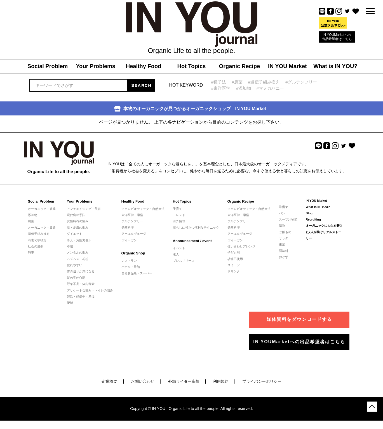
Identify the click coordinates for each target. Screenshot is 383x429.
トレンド (179, 215)
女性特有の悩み (77, 221)
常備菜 (283, 206)
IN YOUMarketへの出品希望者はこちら (337, 37)
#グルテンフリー (301, 82)
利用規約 (221, 381)
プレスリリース (183, 260)
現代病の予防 (76, 215)
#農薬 (237, 82)
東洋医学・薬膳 (132, 215)
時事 (31, 252)
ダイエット (74, 233)
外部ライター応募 (183, 381)
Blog (309, 213)
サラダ (283, 238)
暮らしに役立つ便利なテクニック (196, 227)
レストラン (129, 260)
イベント (179, 248)
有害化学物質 (37, 240)
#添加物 (243, 88)
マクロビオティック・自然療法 (143, 208)
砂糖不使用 (235, 259)
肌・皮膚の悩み (77, 227)
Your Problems (80, 201)
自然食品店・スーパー (136, 273)
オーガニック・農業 (42, 208)
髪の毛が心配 (76, 277)
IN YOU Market (316, 200)
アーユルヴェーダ (133, 233)
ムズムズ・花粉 (77, 259)
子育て (177, 208)
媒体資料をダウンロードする (299, 319)
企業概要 (109, 381)
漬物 (282, 225)
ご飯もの (285, 232)
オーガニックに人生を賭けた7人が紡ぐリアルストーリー (324, 232)
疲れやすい (74, 265)
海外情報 (179, 221)
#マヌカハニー (270, 88)
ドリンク (233, 271)
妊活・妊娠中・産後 (81, 296)
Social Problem (41, 201)
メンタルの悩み (77, 252)
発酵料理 (127, 227)
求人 (176, 254)
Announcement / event (192, 241)
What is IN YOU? (318, 206)
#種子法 (218, 82)
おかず (283, 257)
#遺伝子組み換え (264, 82)
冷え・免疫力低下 (79, 240)
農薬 (31, 221)
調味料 (283, 250)
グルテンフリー (132, 221)
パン (282, 213)
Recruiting (313, 219)
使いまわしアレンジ (241, 246)
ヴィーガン (129, 240)
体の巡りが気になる (81, 271)
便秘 (70, 302)
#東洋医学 (220, 88)
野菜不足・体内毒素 (81, 284)
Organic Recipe (240, 201)
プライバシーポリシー (261, 381)
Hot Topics (182, 201)
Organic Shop (133, 253)
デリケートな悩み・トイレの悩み (90, 290)
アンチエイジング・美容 (84, 208)
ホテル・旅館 (130, 266)
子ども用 (233, 252)
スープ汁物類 (288, 219)
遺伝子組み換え (39, 233)
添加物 (32, 215)
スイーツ (233, 265)
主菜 (282, 244)
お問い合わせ (142, 381)
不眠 (70, 246)
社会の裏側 (35, 246)
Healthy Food (132, 201)
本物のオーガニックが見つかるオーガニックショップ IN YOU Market (190, 109)
